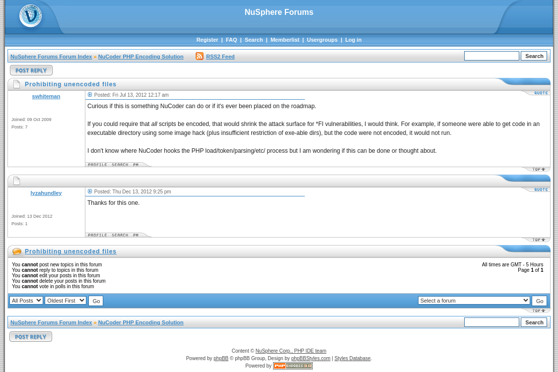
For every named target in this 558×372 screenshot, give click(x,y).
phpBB (220, 358)
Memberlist (285, 40)
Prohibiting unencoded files (71, 251)
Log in (353, 40)
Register (207, 40)
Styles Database (353, 358)
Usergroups (322, 40)
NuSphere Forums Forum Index (51, 57)
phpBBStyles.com (311, 358)
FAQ (231, 40)
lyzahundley (46, 193)
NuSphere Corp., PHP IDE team (291, 351)
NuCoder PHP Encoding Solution (141, 57)
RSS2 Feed (215, 57)
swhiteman (46, 96)
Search (254, 40)
